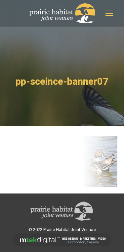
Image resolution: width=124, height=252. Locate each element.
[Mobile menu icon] (109, 13)
